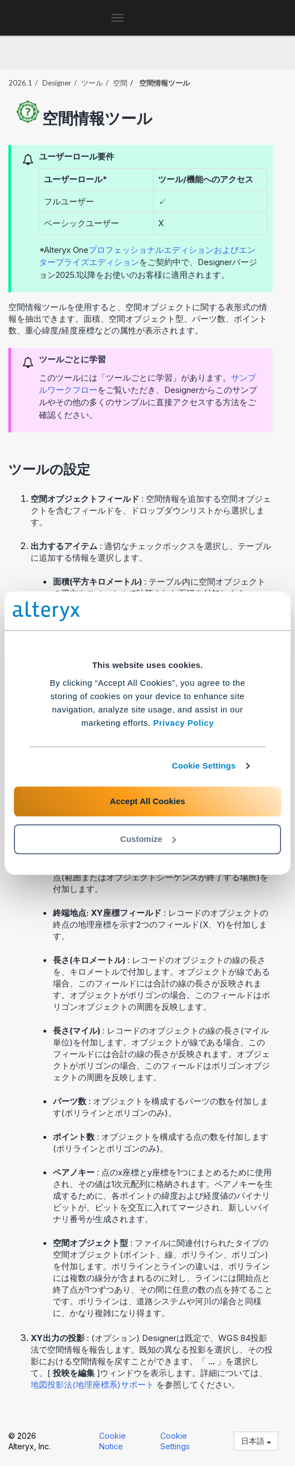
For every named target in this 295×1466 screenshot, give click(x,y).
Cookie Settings (204, 765)
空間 (120, 82)
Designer (56, 82)
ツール (92, 82)
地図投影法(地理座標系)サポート (93, 1384)
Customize (148, 839)
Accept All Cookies (147, 801)
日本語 (256, 1440)
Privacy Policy (183, 722)
